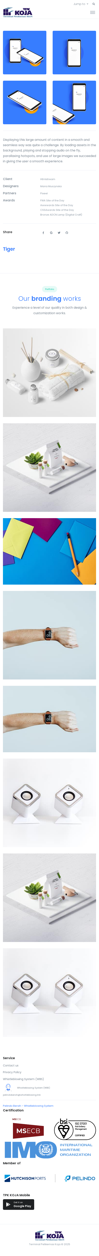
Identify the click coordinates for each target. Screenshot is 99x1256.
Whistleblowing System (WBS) (23, 1079)
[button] (93, 4)
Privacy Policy (12, 1072)
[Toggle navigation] (92, 12)
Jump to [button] (79, 4)
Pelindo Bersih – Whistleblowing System (28, 1106)
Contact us (10, 1065)
